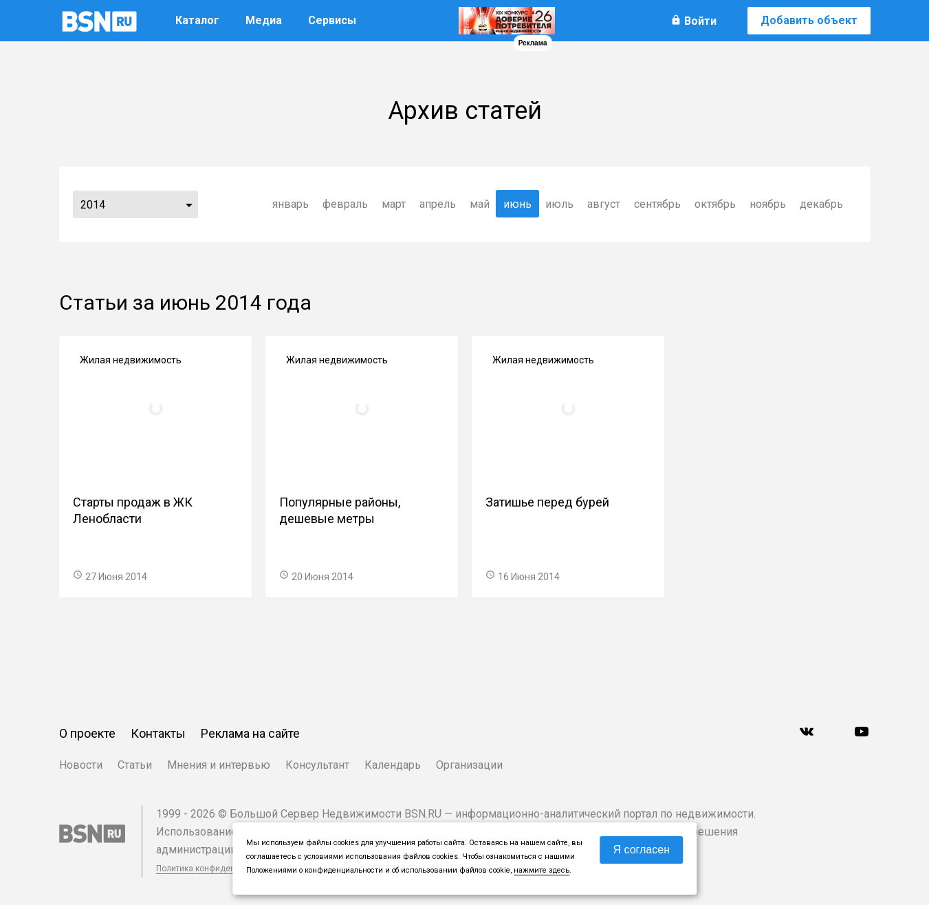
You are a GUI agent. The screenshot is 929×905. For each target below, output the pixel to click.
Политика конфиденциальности (218, 868)
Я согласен (641, 849)
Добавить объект (809, 20)
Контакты (158, 733)
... (189, 204)
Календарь (392, 764)
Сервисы (332, 20)
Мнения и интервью (218, 764)
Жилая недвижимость (131, 359)
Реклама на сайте (250, 733)
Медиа (263, 20)
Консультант (317, 764)
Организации (469, 764)
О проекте (87, 733)
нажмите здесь (541, 870)
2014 (92, 204)
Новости (80, 764)
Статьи (135, 764)
